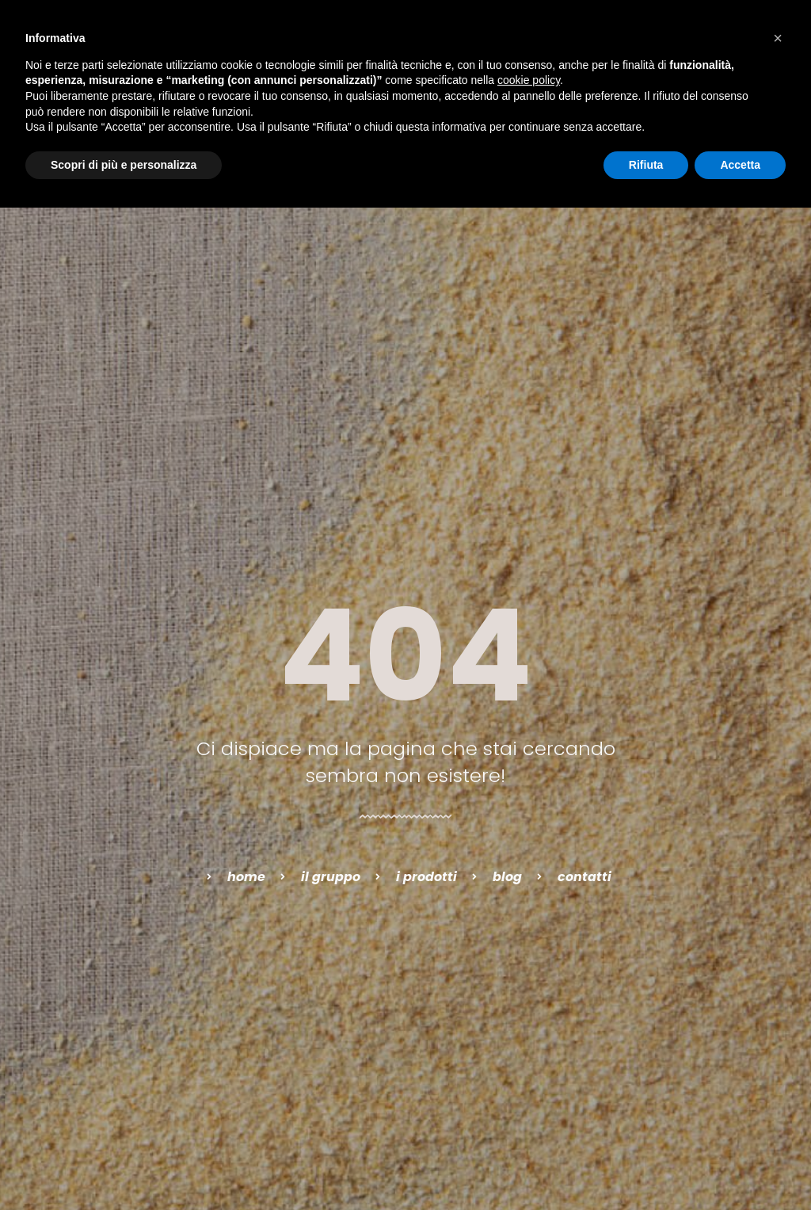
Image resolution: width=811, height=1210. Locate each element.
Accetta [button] (740, 164)
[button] (777, 38)
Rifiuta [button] (646, 164)
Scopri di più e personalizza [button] (123, 164)
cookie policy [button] (528, 80)
